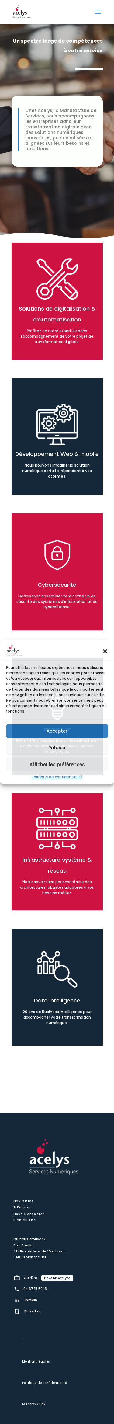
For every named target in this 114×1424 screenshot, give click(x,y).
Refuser (57, 748)
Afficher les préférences (57, 764)
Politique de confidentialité (57, 777)
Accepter (57, 731)
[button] (105, 651)
